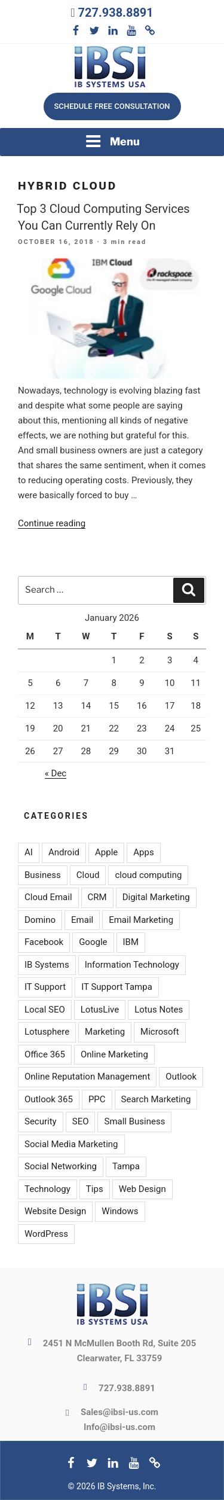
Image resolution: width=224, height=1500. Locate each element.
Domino (40, 919)
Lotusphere (46, 1031)
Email (82, 919)
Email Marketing (141, 919)
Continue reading (51, 523)
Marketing (105, 1031)
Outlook (181, 1076)
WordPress (46, 1233)
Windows (120, 1211)
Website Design (55, 1211)
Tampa (126, 1166)
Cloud (88, 875)
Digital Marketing (156, 897)
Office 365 (44, 1054)
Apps (143, 852)
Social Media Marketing (71, 1144)
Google (93, 942)
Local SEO (44, 1009)
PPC (97, 1099)
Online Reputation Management (87, 1076)
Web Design (142, 1189)
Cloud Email (48, 897)
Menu (112, 141)
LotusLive (100, 1009)
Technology (47, 1189)
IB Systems (46, 964)
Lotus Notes (158, 1009)
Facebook (43, 942)
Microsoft (159, 1031)
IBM (131, 942)
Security (40, 1121)
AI (28, 852)
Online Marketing (114, 1054)
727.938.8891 (115, 12)
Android (63, 852)
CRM (97, 897)
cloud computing (148, 875)
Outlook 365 (48, 1099)
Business (42, 875)
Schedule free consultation (112, 106)
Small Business (134, 1121)
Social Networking (60, 1166)
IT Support (45, 986)
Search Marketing (156, 1099)
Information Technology (132, 964)
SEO (80, 1121)
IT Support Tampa (116, 986)
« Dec (55, 773)
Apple (106, 852)
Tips (94, 1189)
